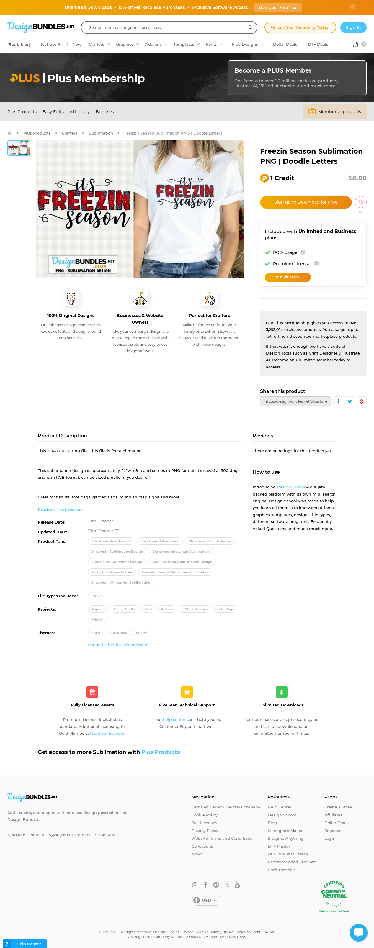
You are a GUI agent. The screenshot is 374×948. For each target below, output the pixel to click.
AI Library (80, 111)
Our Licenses (204, 822)
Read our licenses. (108, 733)
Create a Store (338, 807)
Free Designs (245, 44)
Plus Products (22, 111)
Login (330, 838)
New (76, 44)
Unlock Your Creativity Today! (300, 27)
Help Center (279, 807)
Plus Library (19, 44)
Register (332, 830)
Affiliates (333, 815)
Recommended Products (292, 862)
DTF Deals (318, 44)
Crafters (96, 44)
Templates (184, 44)
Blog (272, 822)
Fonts (211, 44)
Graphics (124, 44)
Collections (202, 846)
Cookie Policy (205, 815)
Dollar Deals (285, 44)
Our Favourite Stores (288, 854)
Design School (291, 487)
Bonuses (105, 111)
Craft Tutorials (281, 869)
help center (174, 719)
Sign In (353, 27)
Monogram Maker (285, 830)
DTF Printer (279, 846)
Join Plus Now (287, 277)
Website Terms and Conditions (222, 838)
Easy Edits (53, 111)
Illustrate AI (50, 44)
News (197, 854)
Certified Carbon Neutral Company (226, 807)
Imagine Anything (286, 838)
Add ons (153, 44)
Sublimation (101, 133)
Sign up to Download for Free (306, 202)
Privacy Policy (205, 830)
